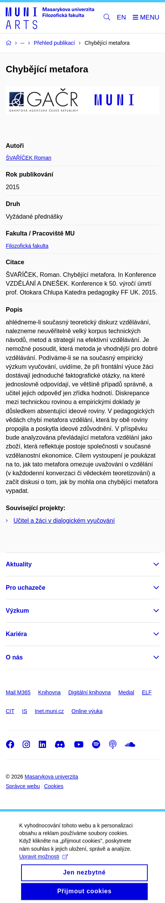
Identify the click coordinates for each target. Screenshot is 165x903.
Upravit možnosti (43, 862)
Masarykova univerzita (51, 777)
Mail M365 (18, 692)
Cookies (54, 786)
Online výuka (86, 711)
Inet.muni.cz (49, 711)
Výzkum (17, 610)
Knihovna (49, 692)
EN (121, 17)
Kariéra (16, 634)
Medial (126, 692)
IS (24, 711)
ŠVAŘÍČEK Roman (28, 158)
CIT (10, 711)
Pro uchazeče (25, 587)
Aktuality (19, 564)
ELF (147, 692)
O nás (14, 657)
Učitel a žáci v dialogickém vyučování (64, 520)
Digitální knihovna (89, 692)
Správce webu (23, 786)
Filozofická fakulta (27, 246)
